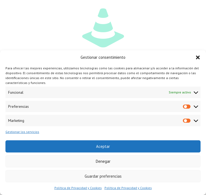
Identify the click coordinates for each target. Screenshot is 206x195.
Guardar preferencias (103, 176)
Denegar (103, 161)
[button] (198, 57)
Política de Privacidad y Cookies (78, 188)
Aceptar (103, 146)
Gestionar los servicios (22, 132)
